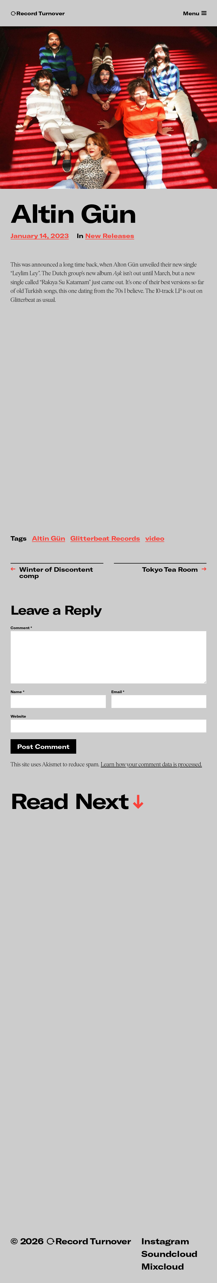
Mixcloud (162, 1266)
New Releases (109, 236)
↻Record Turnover (38, 13)
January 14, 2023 (40, 236)
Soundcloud (169, 1254)
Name (17, 692)
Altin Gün (48, 538)
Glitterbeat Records (105, 538)
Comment (21, 628)
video (154, 538)
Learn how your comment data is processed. (151, 764)
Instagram (165, 1241)
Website (18, 716)
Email (117, 692)
